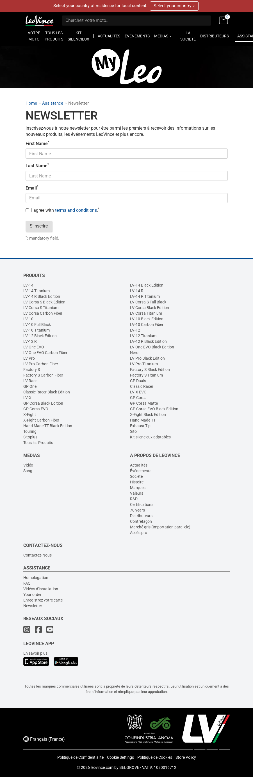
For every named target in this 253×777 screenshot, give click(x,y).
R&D (134, 499)
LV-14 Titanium (36, 291)
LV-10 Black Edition (146, 319)
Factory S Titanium (146, 375)
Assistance (52, 103)
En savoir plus (35, 653)
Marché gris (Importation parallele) (160, 527)
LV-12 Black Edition (40, 336)
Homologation (35, 577)
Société (136, 476)
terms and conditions (76, 210)
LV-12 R (30, 341)
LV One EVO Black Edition (152, 347)
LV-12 (135, 330)
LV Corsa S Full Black (148, 302)
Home (31, 103)
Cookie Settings (120, 757)
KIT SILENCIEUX (78, 36)
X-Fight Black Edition (148, 414)
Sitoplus (30, 437)
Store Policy (185, 757)
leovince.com (102, 767)
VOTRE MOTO (34, 36)
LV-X (27, 397)
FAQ (27, 583)
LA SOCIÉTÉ (188, 36)
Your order (32, 594)
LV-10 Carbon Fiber (146, 324)
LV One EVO (33, 347)
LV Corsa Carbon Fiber (42, 313)
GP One (30, 386)
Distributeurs (141, 516)
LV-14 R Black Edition (41, 296)
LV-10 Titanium (36, 330)
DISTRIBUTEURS (214, 36)
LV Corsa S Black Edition (44, 302)
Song (27, 471)
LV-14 (28, 285)
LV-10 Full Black (37, 324)
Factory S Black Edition (150, 369)
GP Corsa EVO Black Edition (154, 409)
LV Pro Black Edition (147, 358)
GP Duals (138, 381)
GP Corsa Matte (144, 403)
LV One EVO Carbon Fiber (45, 352)
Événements (140, 471)
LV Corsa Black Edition (149, 307)
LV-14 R (136, 291)
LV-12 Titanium (143, 336)
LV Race (30, 381)
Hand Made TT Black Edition (47, 426)
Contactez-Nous (37, 555)
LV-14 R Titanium (145, 296)
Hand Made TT (143, 420)
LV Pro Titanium (144, 364)
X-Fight (29, 414)
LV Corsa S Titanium (40, 307)
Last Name (37, 165)
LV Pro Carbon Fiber (40, 364)
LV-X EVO (138, 392)
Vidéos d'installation (40, 589)
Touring (30, 431)
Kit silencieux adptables (150, 437)
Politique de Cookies (154, 757)
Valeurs (136, 493)
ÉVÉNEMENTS (137, 36)
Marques (137, 487)
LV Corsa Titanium (146, 313)
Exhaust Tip (140, 426)
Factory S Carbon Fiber (43, 375)
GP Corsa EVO (35, 409)
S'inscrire (39, 226)
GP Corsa (138, 397)
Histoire (136, 482)
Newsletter (32, 605)
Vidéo (28, 465)
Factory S (31, 369)
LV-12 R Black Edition (148, 341)
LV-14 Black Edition (146, 285)
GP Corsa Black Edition (43, 403)
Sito (133, 431)
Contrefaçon (141, 521)
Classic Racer (141, 386)
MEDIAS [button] (163, 36)
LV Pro (29, 358)
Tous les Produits (38, 442)
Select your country (174, 5)
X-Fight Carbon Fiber (41, 420)
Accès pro (138, 532)
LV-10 (28, 319)
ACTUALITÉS (109, 36)
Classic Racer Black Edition (46, 392)
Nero (134, 352)
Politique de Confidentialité (80, 757)
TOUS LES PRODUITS (54, 36)
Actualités (138, 465)
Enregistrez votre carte (43, 600)
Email (32, 188)
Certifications (141, 504)
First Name (37, 143)
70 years (137, 510)
